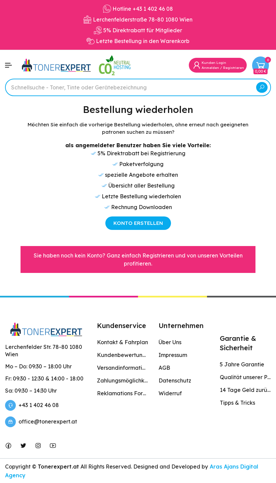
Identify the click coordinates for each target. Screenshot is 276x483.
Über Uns (170, 342)
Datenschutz (175, 380)
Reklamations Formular (122, 393)
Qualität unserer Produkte (245, 377)
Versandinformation (122, 367)
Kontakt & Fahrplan (122, 342)
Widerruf (170, 393)
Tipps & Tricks (237, 402)
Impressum (173, 355)
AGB (164, 367)
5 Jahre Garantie (242, 364)
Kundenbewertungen (122, 355)
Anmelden (210, 68)
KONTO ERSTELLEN (138, 223)
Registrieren (233, 68)
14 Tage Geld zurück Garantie (245, 390)
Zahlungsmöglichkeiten (122, 380)
